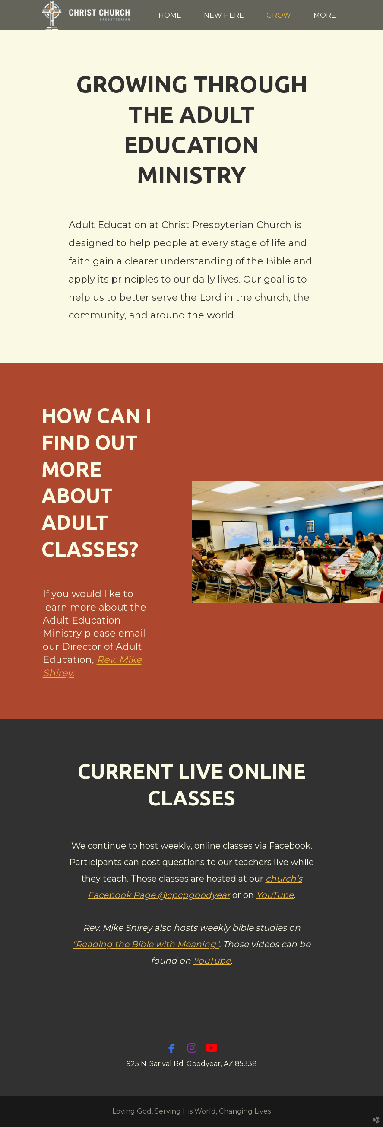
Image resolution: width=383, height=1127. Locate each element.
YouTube (275, 895)
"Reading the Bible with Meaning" (146, 944)
